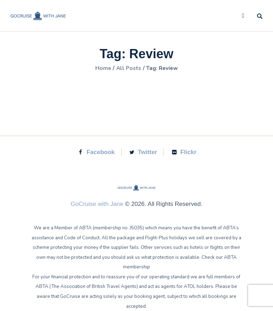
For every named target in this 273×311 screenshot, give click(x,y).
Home (101, 68)
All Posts (128, 68)
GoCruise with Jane (97, 204)
